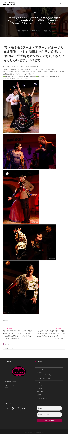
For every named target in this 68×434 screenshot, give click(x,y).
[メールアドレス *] (49, 414)
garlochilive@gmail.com (19, 385)
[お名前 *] (49, 408)
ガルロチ (38, 31)
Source (5, 321)
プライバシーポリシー (42, 398)
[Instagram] (18, 408)
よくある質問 (39, 388)
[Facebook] (12, 408)
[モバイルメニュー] (61, 3)
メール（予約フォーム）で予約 (46, 378)
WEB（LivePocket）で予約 (45, 375)
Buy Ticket (39, 372)
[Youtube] (23, 408)
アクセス (38, 382)
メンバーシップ (40, 385)
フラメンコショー (41, 369)
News (37, 366)
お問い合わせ (39, 391)
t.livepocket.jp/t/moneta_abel (27, 76)
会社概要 (38, 395)
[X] (7, 408)
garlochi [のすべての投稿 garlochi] (34, 12)
